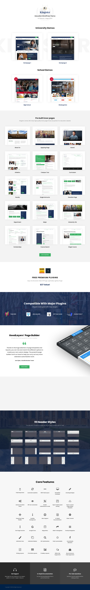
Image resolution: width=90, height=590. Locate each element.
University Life (72, 222)
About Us (17, 147)
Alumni (72, 147)
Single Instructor (45, 197)
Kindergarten (63, 105)
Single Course (72, 247)
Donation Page (72, 197)
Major (45, 222)
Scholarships (17, 247)
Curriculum (72, 172)
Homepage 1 (27, 63)
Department (17, 222)
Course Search (45, 247)
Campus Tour (45, 172)
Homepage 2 (63, 63)
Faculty (17, 197)
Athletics (17, 172)
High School (27, 105)
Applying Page (45, 147)
